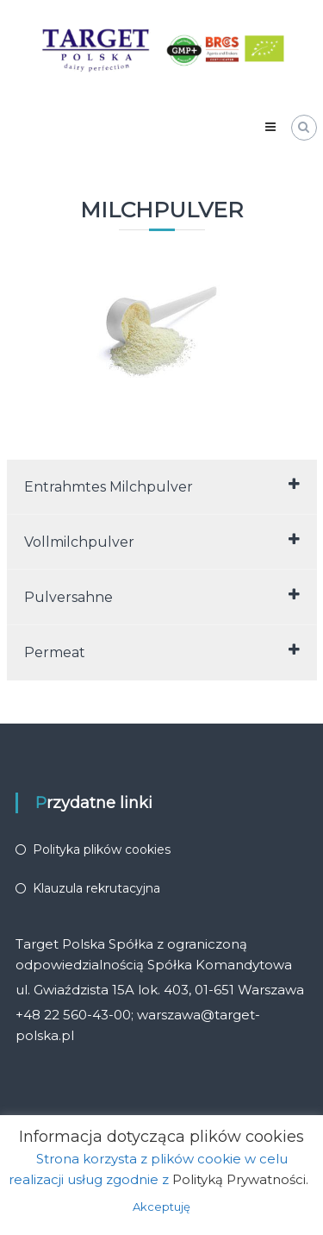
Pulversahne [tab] (162, 596)
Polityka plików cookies (102, 849)
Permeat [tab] (162, 652)
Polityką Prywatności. (240, 1179)
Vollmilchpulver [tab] (162, 541)
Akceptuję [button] (161, 1206)
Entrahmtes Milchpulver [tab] (162, 486)
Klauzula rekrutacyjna (96, 888)
